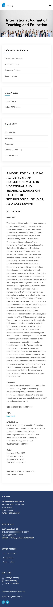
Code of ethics (11, 76)
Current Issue (10, 101)
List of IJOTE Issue (12, 107)
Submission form (12, 64)
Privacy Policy (8, 558)
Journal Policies (11, 156)
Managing (9, 138)
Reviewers (9, 144)
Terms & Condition (10, 554)
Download (10, 416)
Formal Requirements (13, 59)
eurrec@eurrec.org (12, 578)
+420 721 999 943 (12, 583)
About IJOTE (10, 133)
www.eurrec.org (11, 581)
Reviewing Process (12, 70)
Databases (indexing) (13, 150)
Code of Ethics (8, 562)
